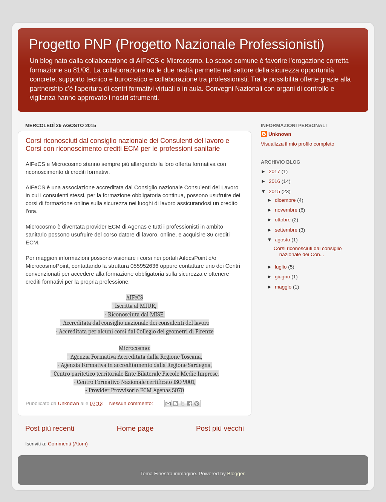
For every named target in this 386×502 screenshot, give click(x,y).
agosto (283, 240)
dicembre (286, 200)
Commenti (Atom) (68, 444)
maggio (284, 287)
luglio (281, 267)
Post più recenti (49, 428)
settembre (287, 230)
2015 (275, 191)
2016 (275, 181)
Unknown (279, 134)
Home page (135, 428)
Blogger (235, 473)
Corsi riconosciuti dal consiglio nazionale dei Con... (308, 251)
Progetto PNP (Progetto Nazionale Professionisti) (177, 44)
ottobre (283, 220)
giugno (283, 276)
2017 (275, 171)
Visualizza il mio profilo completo (297, 144)
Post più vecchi (220, 428)
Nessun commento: (131, 403)
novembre (287, 210)
